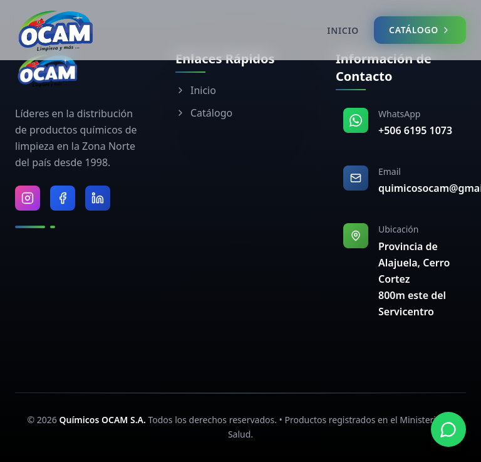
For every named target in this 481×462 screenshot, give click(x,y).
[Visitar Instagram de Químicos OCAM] (27, 198)
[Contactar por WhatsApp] (448, 429)
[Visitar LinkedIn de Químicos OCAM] (97, 198)
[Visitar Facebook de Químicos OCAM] (62, 198)
